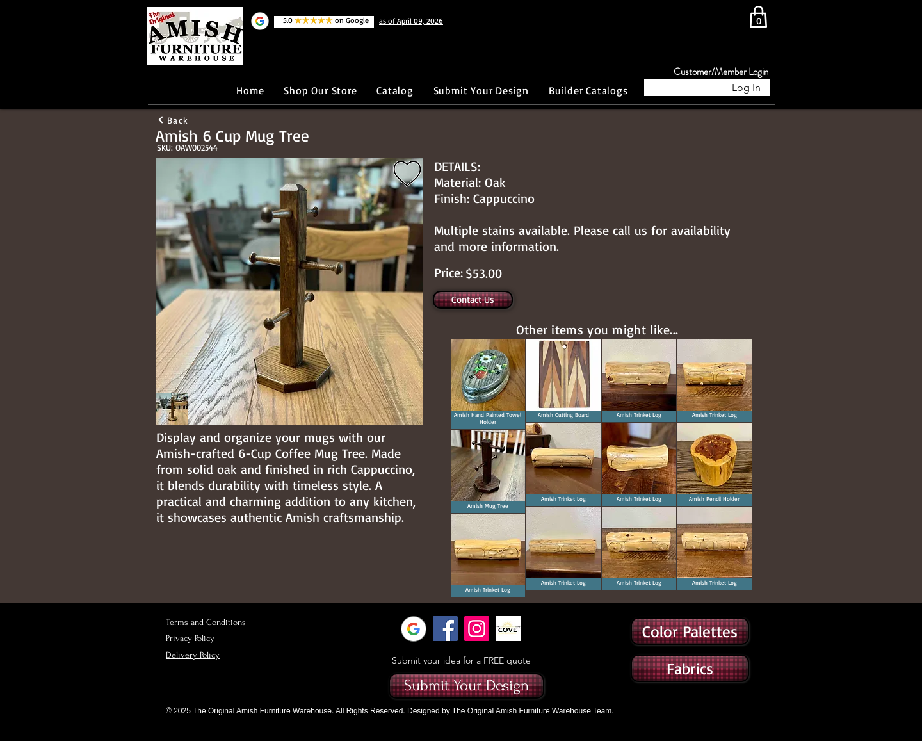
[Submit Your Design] (466, 686)
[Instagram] (476, 628)
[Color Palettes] (690, 631)
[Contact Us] (473, 300)
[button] (690, 668)
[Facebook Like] (195, 87)
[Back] (172, 120)
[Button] (111, 88)
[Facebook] (445, 628)
